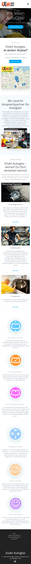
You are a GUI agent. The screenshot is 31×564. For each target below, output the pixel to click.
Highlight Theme (16, 558)
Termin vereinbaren (15, 27)
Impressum (14, 538)
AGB (14, 533)
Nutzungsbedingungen (14, 537)
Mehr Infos (15, 222)
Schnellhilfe (15, 32)
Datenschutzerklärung (14, 535)
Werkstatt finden (15, 61)
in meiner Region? (15, 50)
